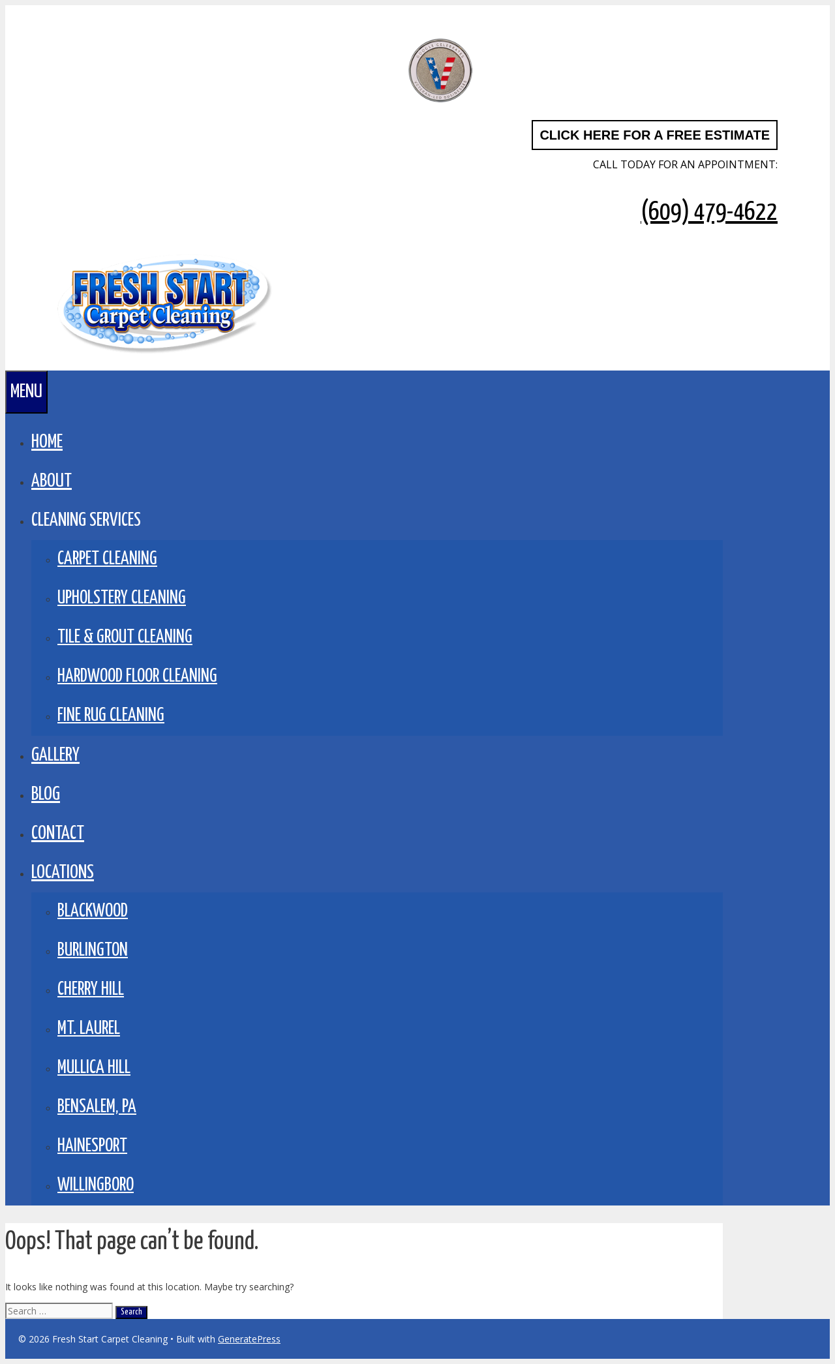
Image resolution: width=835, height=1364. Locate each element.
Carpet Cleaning (107, 559)
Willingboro (95, 1185)
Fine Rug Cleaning (110, 716)
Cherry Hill (90, 990)
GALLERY (55, 755)
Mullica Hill (93, 1068)
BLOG (45, 794)
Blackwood (92, 911)
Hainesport (92, 1146)
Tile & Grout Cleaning (124, 637)
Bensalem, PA (96, 1107)
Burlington (92, 951)
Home (47, 442)
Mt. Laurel (88, 1029)
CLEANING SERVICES (86, 520)
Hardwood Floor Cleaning (137, 677)
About (51, 481)
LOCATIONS (62, 873)
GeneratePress (249, 1339)
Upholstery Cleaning (121, 598)
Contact (57, 834)
